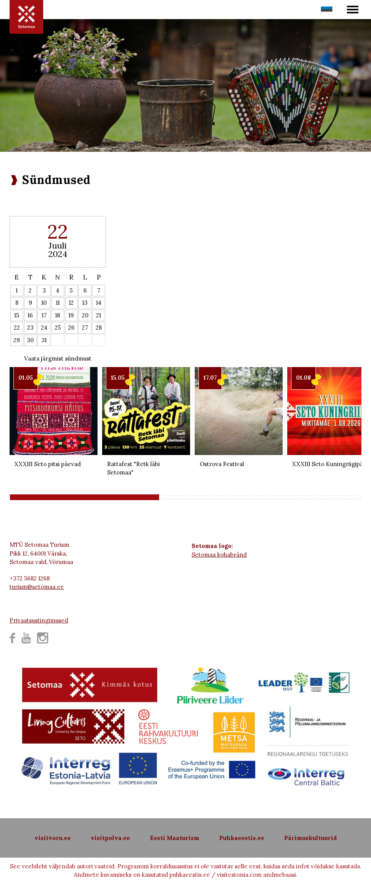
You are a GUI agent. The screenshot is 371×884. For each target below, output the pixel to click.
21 (98, 315)
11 (58, 302)
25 (58, 327)
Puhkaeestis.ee (241, 838)
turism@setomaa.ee (37, 586)
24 (44, 327)
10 (44, 302)
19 (71, 315)
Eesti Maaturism (174, 838)
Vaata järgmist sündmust (57, 358)
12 (71, 302)
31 (44, 340)
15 (16, 315)
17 (44, 315)
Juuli (58, 245)
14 (98, 302)
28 (99, 327)
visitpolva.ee (110, 838)
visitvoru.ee (52, 838)
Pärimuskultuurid (310, 838)
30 (30, 340)
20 (85, 315)
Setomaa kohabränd (219, 554)
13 (85, 302)
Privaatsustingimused (39, 620)
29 (16, 340)
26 (71, 327)
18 (57, 315)
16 (30, 315)
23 (30, 327)
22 (17, 327)
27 (85, 327)
